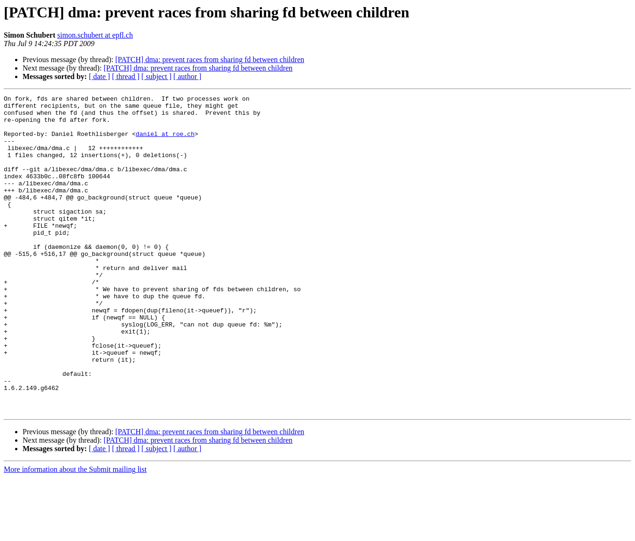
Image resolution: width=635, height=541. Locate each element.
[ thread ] (126, 76)
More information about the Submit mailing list (75, 533)
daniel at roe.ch (165, 142)
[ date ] (99, 76)
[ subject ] (156, 76)
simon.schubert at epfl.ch (95, 35)
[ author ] (187, 76)
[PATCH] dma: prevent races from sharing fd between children (209, 60)
